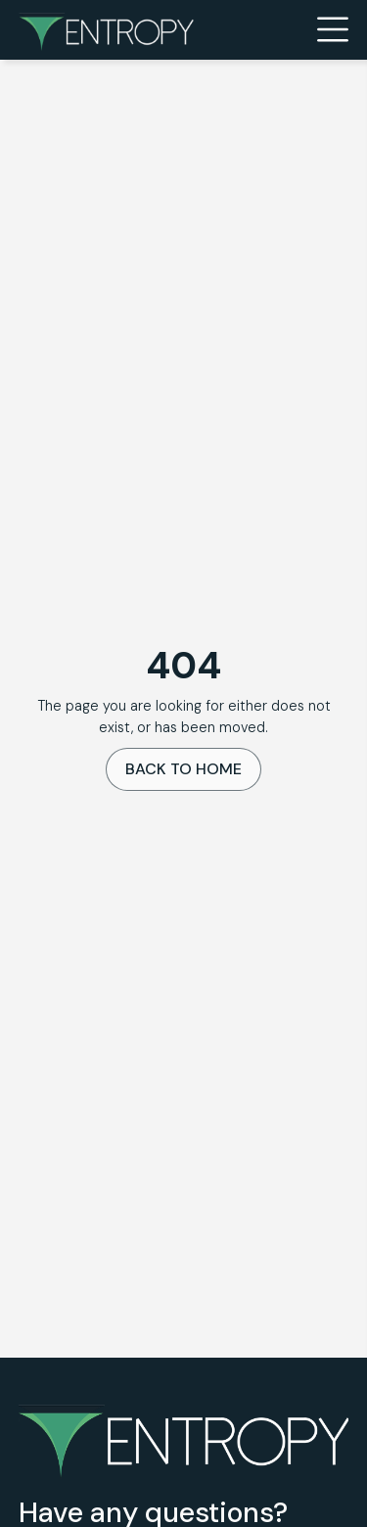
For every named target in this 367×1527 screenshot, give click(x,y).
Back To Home (183, 769)
